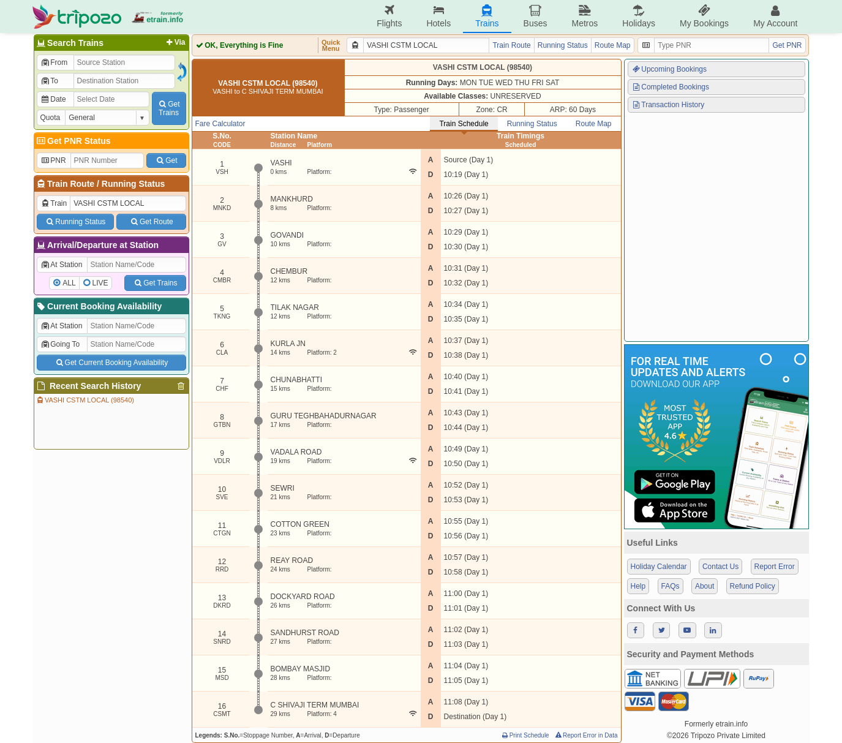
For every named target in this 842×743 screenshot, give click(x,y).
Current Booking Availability (99, 306)
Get (166, 160)
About (704, 586)
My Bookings (704, 16)
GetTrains (168, 108)
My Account (775, 16)
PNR (53, 160)
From (54, 62)
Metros (584, 16)
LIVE (100, 283)
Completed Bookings (670, 87)
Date (53, 99)
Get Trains (155, 283)
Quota (50, 117)
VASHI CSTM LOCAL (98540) (85, 400)
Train (53, 203)
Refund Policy (752, 586)
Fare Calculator (220, 123)
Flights (389, 16)
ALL (68, 283)
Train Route (70, 184)
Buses (535, 16)
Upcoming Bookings (669, 69)
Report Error (774, 566)
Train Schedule (463, 123)
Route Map (613, 45)
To (49, 81)
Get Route (151, 221)
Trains (486, 16)
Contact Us (720, 566)
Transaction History (668, 104)
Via (175, 42)
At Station (61, 264)
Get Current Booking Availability (111, 362)
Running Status (133, 184)
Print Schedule (525, 735)
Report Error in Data (585, 735)
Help (638, 586)
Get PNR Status (73, 141)
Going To (60, 344)
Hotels (438, 16)
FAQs (670, 586)
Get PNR (787, 45)
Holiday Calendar (659, 566)
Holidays (638, 16)
